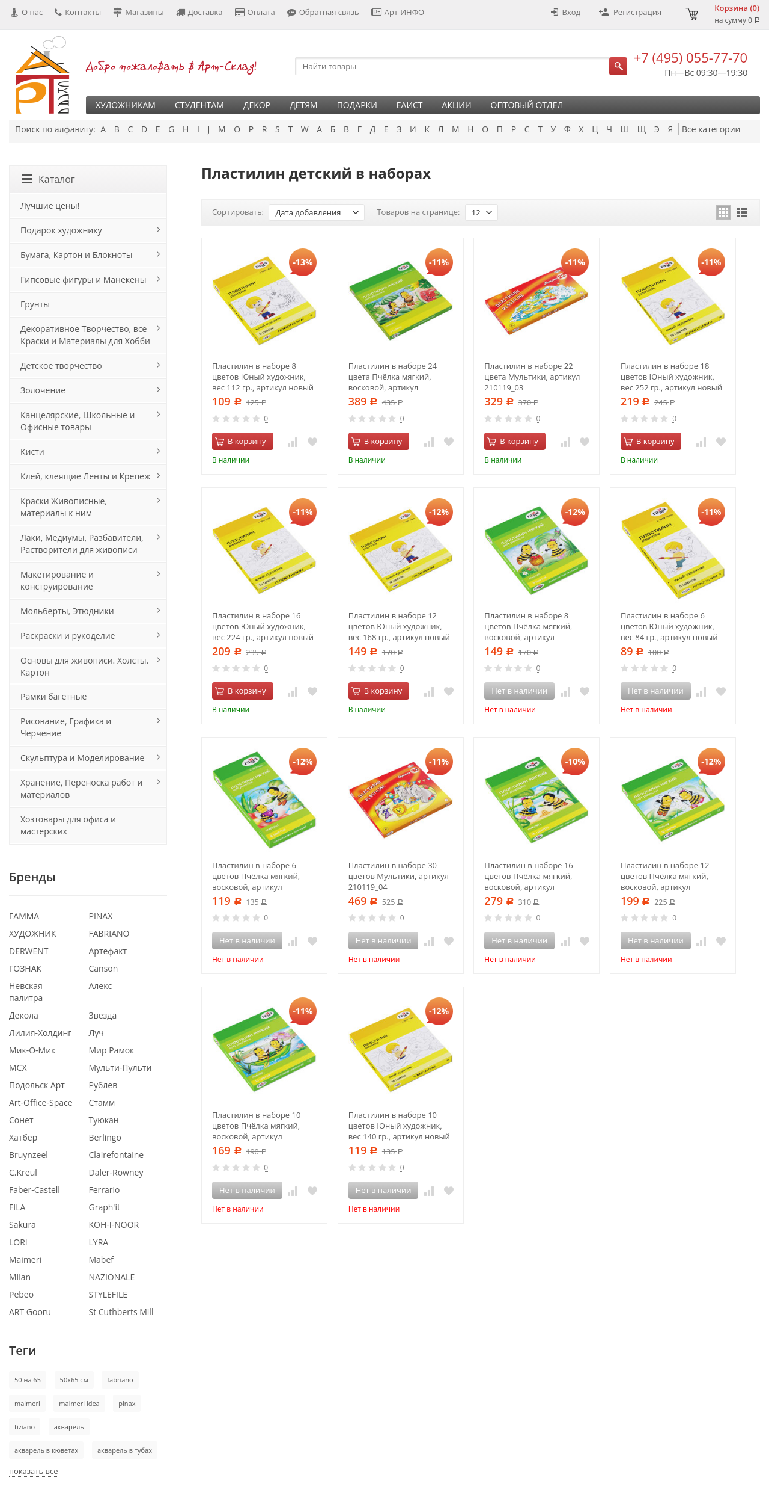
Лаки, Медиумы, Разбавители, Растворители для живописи (82, 543)
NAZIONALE (112, 1277)
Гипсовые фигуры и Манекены (83, 279)
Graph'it (104, 1207)
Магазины (138, 12)
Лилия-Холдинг (40, 1032)
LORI (18, 1242)
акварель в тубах (124, 1450)
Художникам (126, 105)
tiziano (24, 1426)
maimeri (27, 1403)
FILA (17, 1207)
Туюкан (104, 1120)
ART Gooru (30, 1312)
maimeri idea (79, 1403)
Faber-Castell (34, 1189)
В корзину (240, 441)
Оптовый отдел (527, 105)
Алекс (100, 985)
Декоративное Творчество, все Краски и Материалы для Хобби (85, 335)
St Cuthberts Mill (121, 1312)
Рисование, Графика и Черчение (65, 727)
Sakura (22, 1224)
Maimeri (25, 1259)
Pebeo (21, 1294)
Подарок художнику (61, 230)
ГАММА (24, 916)
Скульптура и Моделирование (82, 757)
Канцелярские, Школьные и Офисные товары (77, 421)
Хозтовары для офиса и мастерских (68, 825)
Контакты (78, 12)
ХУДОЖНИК (32, 933)
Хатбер (23, 1137)
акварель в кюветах (46, 1450)
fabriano (120, 1379)
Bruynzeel (28, 1154)
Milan (20, 1277)
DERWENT (29, 951)
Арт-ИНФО (397, 12)
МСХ (18, 1067)
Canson (103, 968)
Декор (256, 105)
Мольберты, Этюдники (67, 611)
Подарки (357, 105)
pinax (126, 1403)
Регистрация (630, 12)
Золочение (42, 390)
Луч (96, 1032)
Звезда (103, 1015)
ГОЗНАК (25, 968)
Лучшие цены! (49, 205)
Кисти (32, 451)
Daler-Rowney (116, 1172)
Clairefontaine (116, 1154)
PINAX (101, 916)
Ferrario (104, 1189)
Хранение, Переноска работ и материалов (81, 788)
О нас (27, 12)
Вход (566, 12)
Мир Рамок (112, 1050)
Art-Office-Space (41, 1102)
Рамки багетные (53, 696)
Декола (23, 1015)
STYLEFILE (108, 1294)
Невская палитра (26, 991)
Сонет (21, 1120)
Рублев (103, 1085)
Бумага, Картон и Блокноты (76, 254)
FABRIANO (109, 933)
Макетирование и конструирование (57, 580)
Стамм (102, 1102)
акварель (69, 1426)
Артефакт (108, 951)
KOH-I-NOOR (114, 1224)
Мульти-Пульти (120, 1067)
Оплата (255, 12)
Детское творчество (61, 365)
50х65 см (74, 1379)
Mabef (101, 1259)
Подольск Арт (37, 1085)
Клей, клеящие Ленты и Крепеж (85, 476)
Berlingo (105, 1137)
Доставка (199, 12)
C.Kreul (23, 1172)
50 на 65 (27, 1379)
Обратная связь (323, 12)
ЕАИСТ (410, 105)
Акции (457, 105)
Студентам (199, 105)
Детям (304, 105)
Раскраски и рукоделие (67, 635)
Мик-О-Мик (32, 1050)
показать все (33, 1471)
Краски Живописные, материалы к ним (63, 507)
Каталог (48, 179)
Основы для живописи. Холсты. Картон (84, 666)
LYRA (99, 1242)
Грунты (35, 304)
